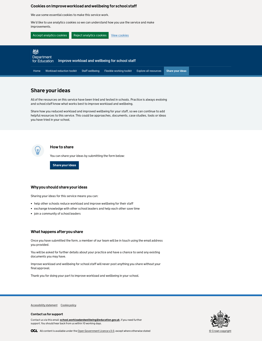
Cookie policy (68, 305)
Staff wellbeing (90, 70)
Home (36, 70)
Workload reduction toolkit (61, 70)
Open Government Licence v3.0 (96, 330)
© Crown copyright (220, 330)
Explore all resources (149, 70)
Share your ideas (176, 70)
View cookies (120, 35)
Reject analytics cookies (90, 35)
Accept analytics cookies (50, 35)
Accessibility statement (44, 305)
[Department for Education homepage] (83, 55)
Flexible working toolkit (118, 70)
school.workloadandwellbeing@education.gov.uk (90, 319)
